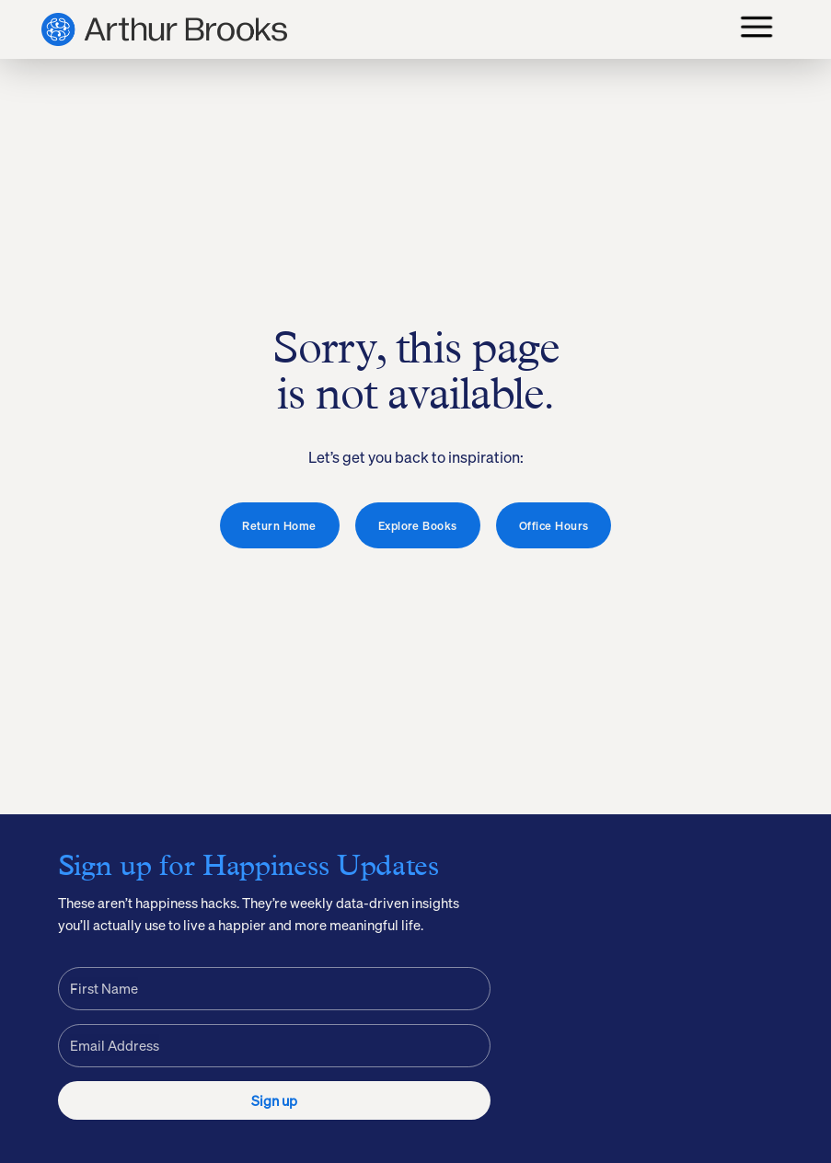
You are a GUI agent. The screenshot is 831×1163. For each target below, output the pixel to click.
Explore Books (417, 525)
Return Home (279, 525)
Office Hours (554, 525)
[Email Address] (274, 1045)
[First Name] (274, 988)
